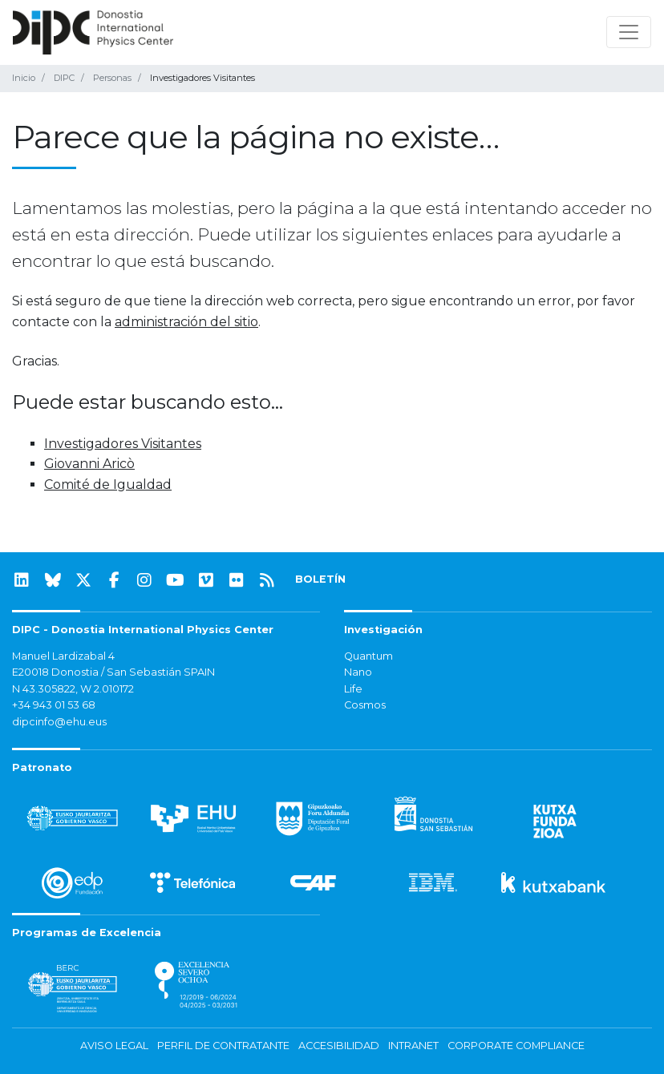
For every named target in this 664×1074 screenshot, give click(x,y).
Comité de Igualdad (108, 484)
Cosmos (365, 705)
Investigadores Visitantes (122, 443)
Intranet (413, 1046)
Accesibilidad (338, 1046)
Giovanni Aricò (89, 463)
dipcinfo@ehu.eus (59, 722)
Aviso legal (114, 1046)
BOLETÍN (320, 579)
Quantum (368, 656)
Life (353, 689)
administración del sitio (186, 321)
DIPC (64, 77)
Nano (358, 672)
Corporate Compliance (516, 1046)
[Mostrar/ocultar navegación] (628, 32)
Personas (112, 77)
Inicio (23, 77)
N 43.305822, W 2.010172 (73, 689)
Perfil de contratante (223, 1046)
